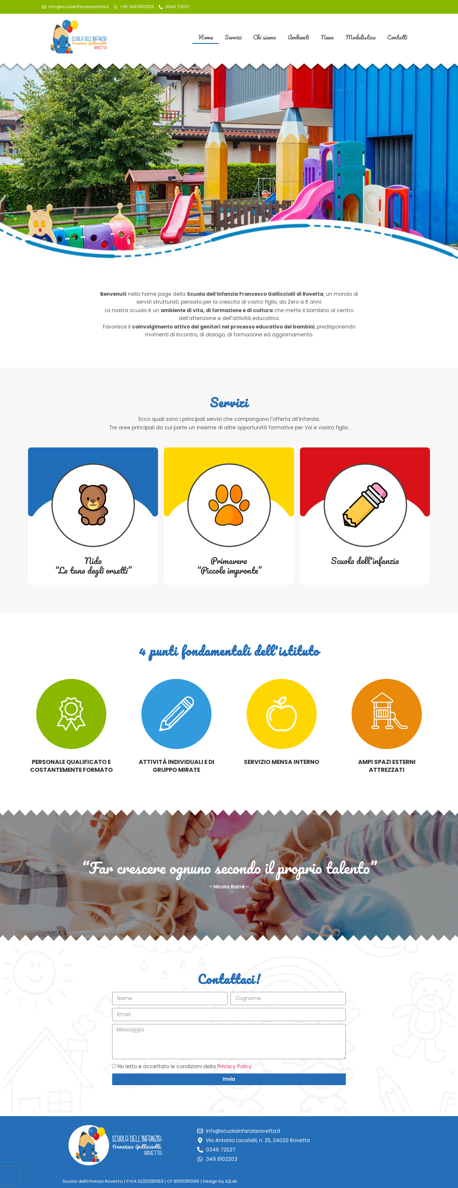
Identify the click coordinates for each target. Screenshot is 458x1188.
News (327, 37)
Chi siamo (264, 37)
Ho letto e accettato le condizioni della (184, 1066)
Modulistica (361, 37)
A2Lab (231, 1181)
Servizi (233, 37)
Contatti (397, 37)
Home (205, 37)
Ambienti (298, 37)
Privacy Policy (234, 1066)
